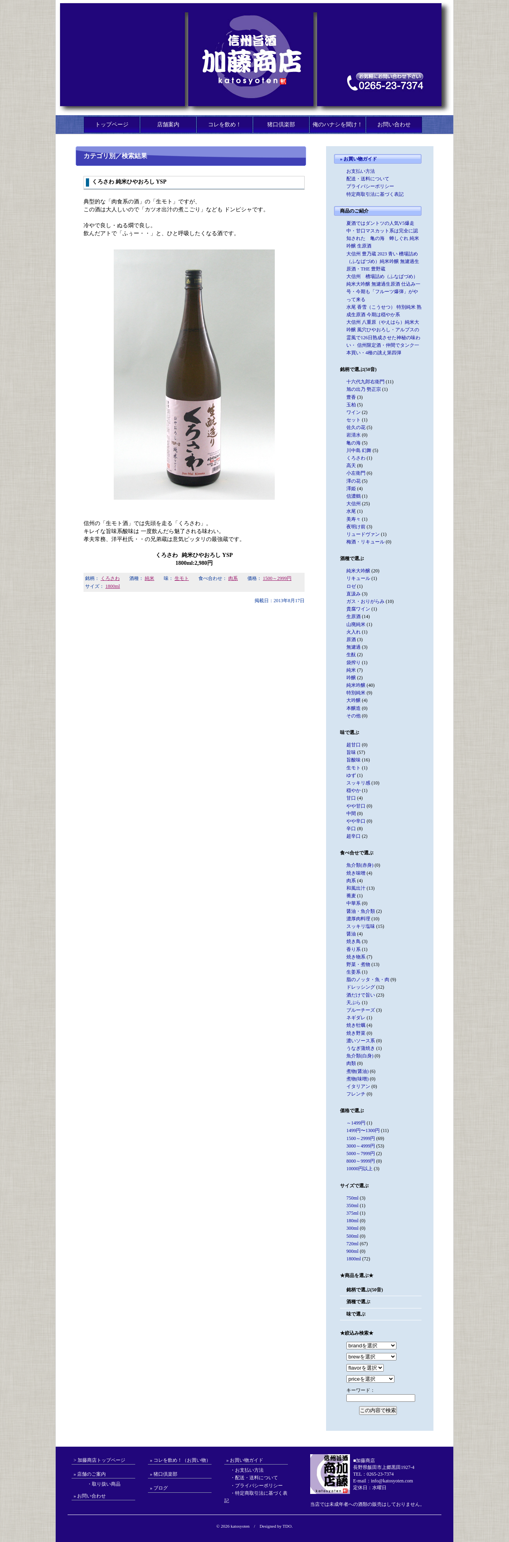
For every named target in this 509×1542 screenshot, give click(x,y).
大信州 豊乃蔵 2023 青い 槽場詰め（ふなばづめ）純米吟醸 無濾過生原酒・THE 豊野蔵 (382, 261)
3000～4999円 (360, 1146)
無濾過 (353, 647)
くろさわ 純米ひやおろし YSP (129, 182)
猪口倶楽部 (281, 125)
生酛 (351, 654)
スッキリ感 (358, 783)
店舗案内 (168, 125)
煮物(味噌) (357, 1079)
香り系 (353, 949)
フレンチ (355, 1094)
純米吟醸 (355, 685)
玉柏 (351, 405)
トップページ (111, 125)
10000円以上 (359, 1168)
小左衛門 (355, 473)
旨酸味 (353, 760)
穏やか (353, 790)
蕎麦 (351, 896)
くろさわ (110, 578)
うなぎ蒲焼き (360, 1048)
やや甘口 (355, 806)
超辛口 (353, 836)
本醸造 (353, 708)
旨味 (351, 752)
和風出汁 (355, 888)
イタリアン (358, 1086)
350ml (352, 1205)
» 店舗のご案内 (90, 1474)
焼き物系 (355, 957)
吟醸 (351, 677)
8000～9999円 (360, 1161)
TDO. (288, 1526)
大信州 (353, 503)
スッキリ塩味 (360, 926)
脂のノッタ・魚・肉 (367, 979)
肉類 (351, 1063)
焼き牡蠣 (355, 1025)
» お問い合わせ (90, 1496)
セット (353, 420)
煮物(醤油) (357, 1071)
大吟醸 (353, 700)
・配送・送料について (254, 1477)
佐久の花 (355, 427)
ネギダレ (355, 1017)
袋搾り (353, 662)
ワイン (353, 412)
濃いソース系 (360, 1040)
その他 (353, 716)
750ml (352, 1198)
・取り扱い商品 (99, 1484)
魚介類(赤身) (359, 865)
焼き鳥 (353, 941)
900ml (352, 1251)
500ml (352, 1236)
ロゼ (351, 586)
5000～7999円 (360, 1153)
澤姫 (351, 488)
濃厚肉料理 (358, 919)
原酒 (351, 639)
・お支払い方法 (247, 1470)
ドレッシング (360, 987)
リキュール (358, 578)
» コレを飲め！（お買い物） (180, 1460)
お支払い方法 (360, 171)
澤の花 (353, 481)
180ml (352, 1220)
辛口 (351, 828)
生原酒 (353, 616)
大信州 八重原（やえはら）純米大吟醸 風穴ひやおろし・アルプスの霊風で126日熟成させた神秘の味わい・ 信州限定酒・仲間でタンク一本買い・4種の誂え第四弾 (383, 337)
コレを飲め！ (224, 125)
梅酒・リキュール (365, 542)
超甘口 (353, 745)
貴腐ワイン (358, 609)
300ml (352, 1228)
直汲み (353, 594)
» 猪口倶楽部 (163, 1474)
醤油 (351, 934)
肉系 (233, 578)
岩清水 (353, 435)
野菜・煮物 (358, 964)
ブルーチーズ (360, 1010)
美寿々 (353, 519)
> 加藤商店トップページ (99, 1460)
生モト (182, 578)
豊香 (351, 397)
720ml (352, 1243)
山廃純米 (355, 624)
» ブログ (159, 1488)
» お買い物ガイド (358, 159)
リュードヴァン (363, 534)
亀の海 (353, 443)
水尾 (351, 511)
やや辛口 (355, 821)
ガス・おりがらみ (365, 601)
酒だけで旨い (360, 995)
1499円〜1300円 (363, 1130)
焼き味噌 (355, 873)
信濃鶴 (353, 496)
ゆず (351, 775)
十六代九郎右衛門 (365, 382)
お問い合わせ (394, 125)
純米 (149, 578)
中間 (351, 813)
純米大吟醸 (358, 571)
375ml (352, 1213)
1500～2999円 (277, 578)
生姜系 (353, 972)
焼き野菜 (355, 1033)
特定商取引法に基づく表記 (375, 194)
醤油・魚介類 (360, 911)
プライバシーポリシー (370, 186)
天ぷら (353, 1002)
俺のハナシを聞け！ (338, 125)
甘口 (351, 798)
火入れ (353, 632)
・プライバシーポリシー (256, 1485)
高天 (351, 465)
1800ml (112, 586)
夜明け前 (355, 526)
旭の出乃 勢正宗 (363, 389)
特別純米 (355, 693)
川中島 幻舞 (358, 450)
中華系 (353, 903)
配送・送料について (367, 179)
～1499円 (355, 1123)
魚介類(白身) (359, 1056)
